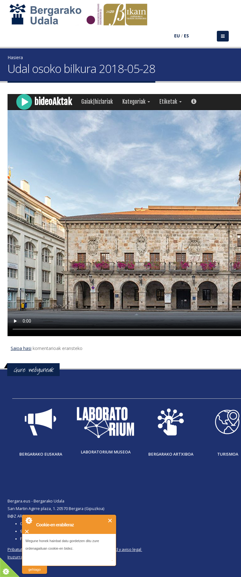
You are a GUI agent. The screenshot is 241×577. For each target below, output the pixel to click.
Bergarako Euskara (40, 454)
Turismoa (227, 454)
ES (186, 36)
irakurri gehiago (34, 565)
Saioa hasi (21, 348)
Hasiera (15, 57)
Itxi (110, 521)
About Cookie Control (28, 520)
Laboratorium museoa (106, 452)
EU (177, 36)
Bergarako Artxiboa (170, 454)
